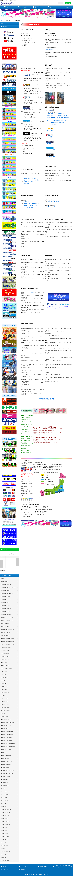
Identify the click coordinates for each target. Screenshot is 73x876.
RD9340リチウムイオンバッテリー (31, 203)
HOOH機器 (49, 137)
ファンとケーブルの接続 (53, 201)
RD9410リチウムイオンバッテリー (31, 205)
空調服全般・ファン (28, 202)
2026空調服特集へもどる (46, 399)
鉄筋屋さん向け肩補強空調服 (30, 178)
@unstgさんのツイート (38, 530)
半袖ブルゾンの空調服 (28, 181)
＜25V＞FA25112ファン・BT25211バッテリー (57, 113)
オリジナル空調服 (29, 292)
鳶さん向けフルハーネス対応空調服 (31, 180)
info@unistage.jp (49, 49)
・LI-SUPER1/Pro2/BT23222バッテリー (59, 122)
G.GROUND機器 (51, 156)
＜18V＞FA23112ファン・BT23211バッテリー (57, 115)
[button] (65, 7)
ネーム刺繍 (26, 183)
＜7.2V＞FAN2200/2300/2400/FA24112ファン (57, 120)
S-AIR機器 (49, 143)
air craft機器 (50, 130)
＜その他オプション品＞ (56, 124)
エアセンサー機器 (51, 150)
